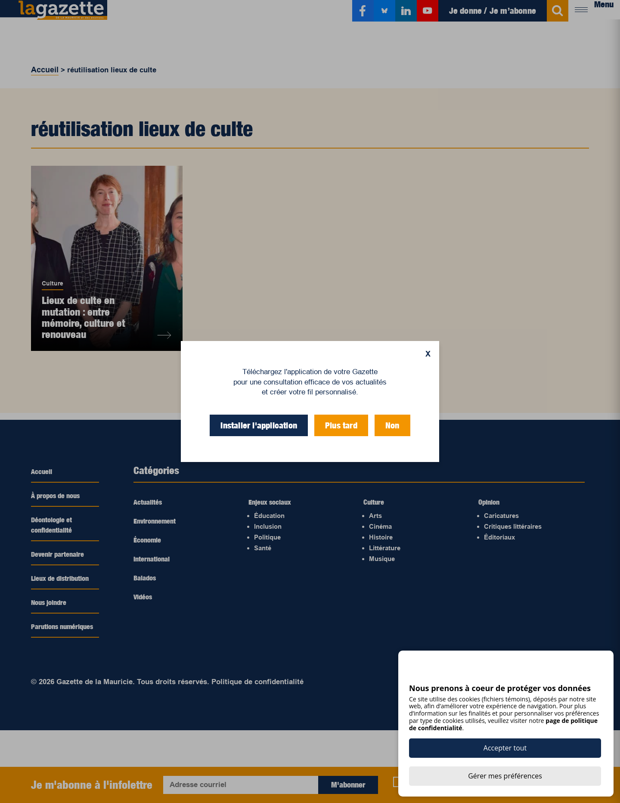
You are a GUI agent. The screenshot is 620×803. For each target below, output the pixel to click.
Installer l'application (258, 425)
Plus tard (341, 425)
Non (392, 425)
